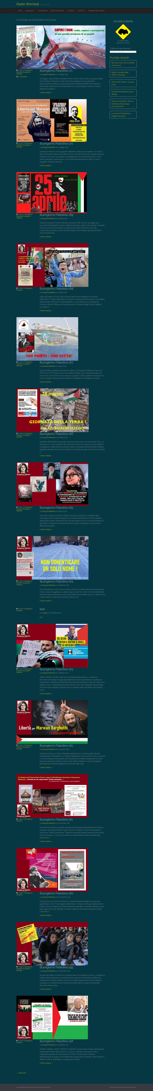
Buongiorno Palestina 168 (56, 288)
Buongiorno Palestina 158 (56, 1041)
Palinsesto (30, 11)
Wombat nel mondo (96, 11)
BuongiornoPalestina (48, 74)
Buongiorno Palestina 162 (56, 745)
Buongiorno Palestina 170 (56, 143)
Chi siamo (70, 11)
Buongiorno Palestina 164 (56, 581)
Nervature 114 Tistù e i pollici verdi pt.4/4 (123, 64)
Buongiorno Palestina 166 (56, 434)
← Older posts (21, 1073)
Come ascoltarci (57, 11)
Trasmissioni (42, 11)
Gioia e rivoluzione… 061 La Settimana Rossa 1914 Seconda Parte (122, 103)
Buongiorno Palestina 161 (56, 819)
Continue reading (46, 92)
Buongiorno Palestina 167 (56, 362)
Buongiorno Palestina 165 (56, 507)
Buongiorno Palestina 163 (56, 669)
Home (20, 11)
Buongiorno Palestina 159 (56, 967)
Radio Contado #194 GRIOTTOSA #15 (119, 73)
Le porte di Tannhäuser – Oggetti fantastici (121, 114)
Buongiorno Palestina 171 (56, 70)
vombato (44, 613)
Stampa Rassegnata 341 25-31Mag (122, 93)
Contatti (81, 11)
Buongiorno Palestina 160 (56, 893)
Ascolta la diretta (123, 21)
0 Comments (22, 77)
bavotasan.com (131, 1087)
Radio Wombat (27, 4)
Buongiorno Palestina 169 (56, 215)
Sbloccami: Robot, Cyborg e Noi (122, 83)
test (42, 609)
